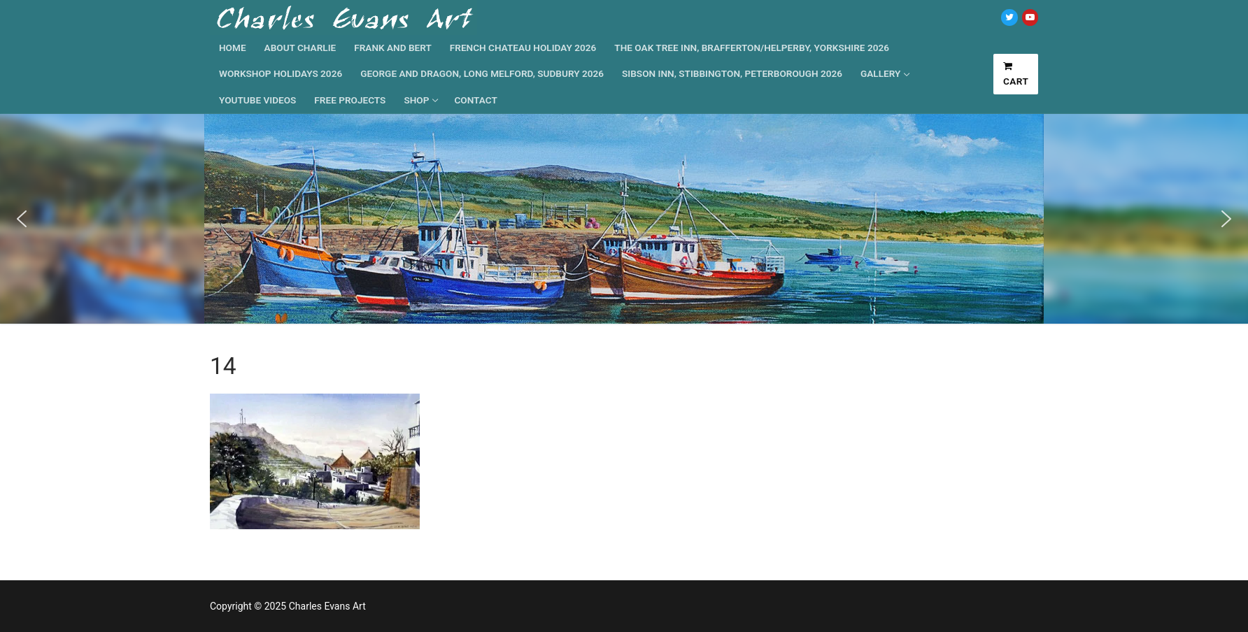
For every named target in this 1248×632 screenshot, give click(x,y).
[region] (624, 219)
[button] (21, 219)
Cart (1016, 74)
